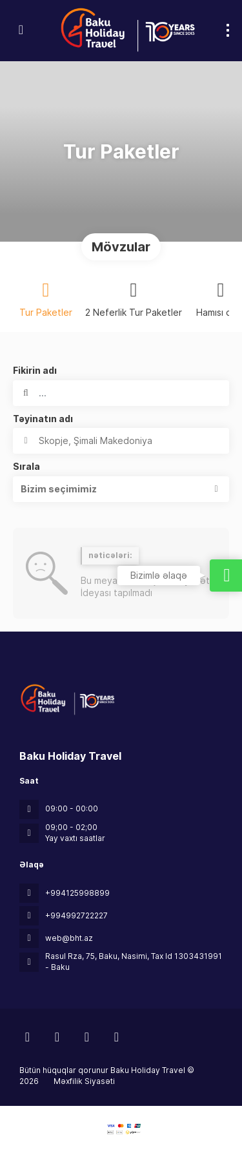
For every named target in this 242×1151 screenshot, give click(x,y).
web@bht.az (69, 938)
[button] (121, 489)
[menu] (228, 30)
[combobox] (121, 441)
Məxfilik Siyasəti (84, 1081)
